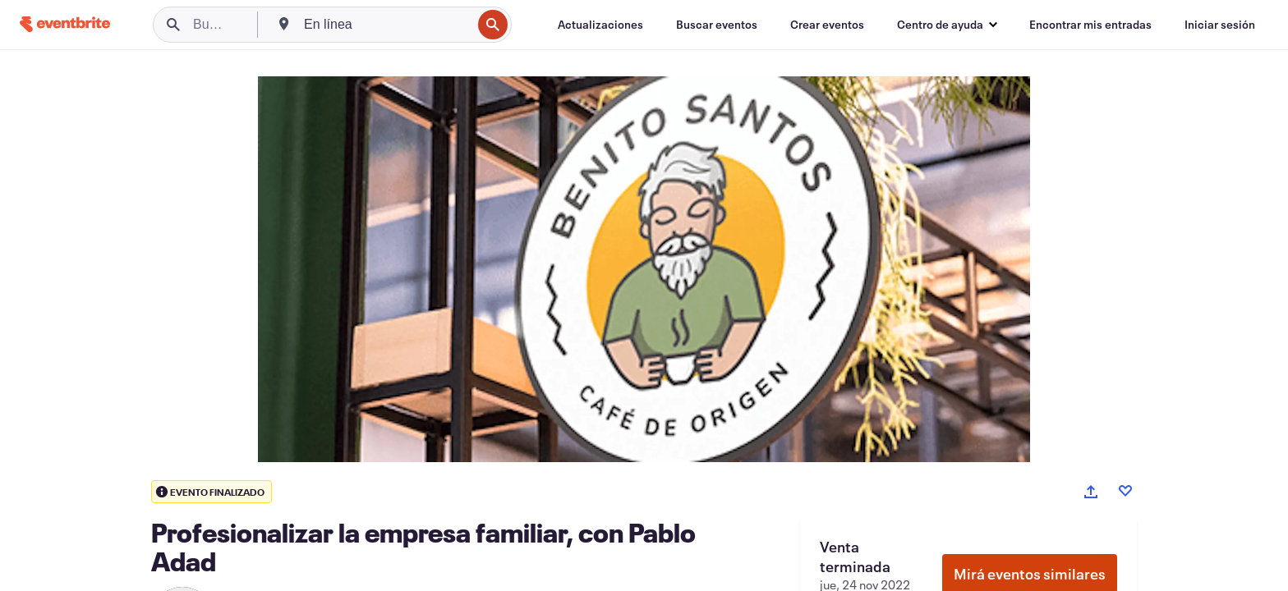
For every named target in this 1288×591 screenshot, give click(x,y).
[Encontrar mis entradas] (1090, 24)
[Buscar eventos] (716, 24)
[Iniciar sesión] (1219, 24)
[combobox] (386, 25)
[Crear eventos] (827, 24)
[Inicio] (65, 24)
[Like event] (1125, 490)
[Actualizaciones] (600, 24)
